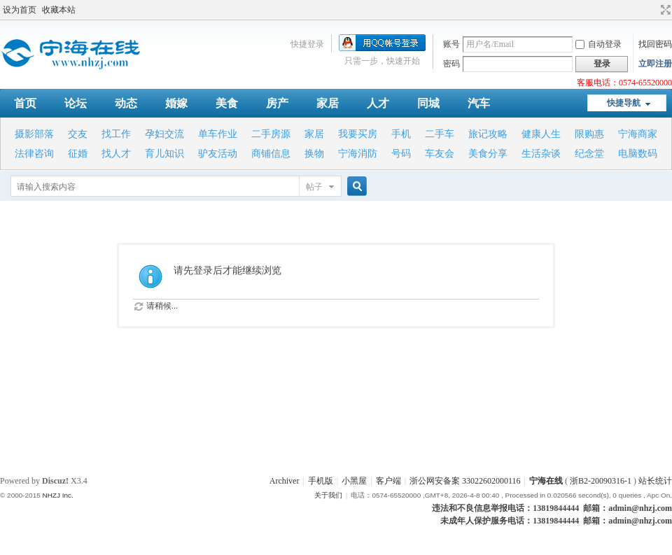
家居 (327, 103)
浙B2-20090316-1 (600, 481)
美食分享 (487, 153)
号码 (401, 153)
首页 (25, 103)
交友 (78, 134)
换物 (314, 153)
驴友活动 (217, 153)
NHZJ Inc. (57, 495)
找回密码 (655, 44)
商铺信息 (270, 153)
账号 (451, 44)
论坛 (75, 103)
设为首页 (19, 10)
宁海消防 (357, 153)
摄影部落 (34, 134)
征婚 (78, 153)
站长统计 (655, 481)
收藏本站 (59, 10)
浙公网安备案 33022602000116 (465, 481)
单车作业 (217, 134)
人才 (378, 103)
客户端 (388, 481)
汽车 (479, 103)
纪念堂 (589, 153)
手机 (401, 134)
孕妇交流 (164, 134)
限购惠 (589, 134)
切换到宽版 (664, 9)
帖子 (314, 187)
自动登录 (598, 44)
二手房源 (270, 134)
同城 (428, 103)
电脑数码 (637, 153)
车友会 (439, 153)
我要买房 (357, 134)
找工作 (116, 134)
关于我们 (328, 495)
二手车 (439, 134)
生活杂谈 (541, 153)
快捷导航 (623, 103)
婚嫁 (176, 103)
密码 (451, 64)
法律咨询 (34, 153)
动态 (126, 103)
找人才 (116, 153)
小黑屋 (354, 481)
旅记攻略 (487, 134)
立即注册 (655, 64)
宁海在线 (546, 481)
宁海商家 (637, 134)
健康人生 (541, 134)
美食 (227, 103)
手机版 (320, 481)
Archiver (285, 481)
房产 (277, 103)
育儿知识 (164, 153)
